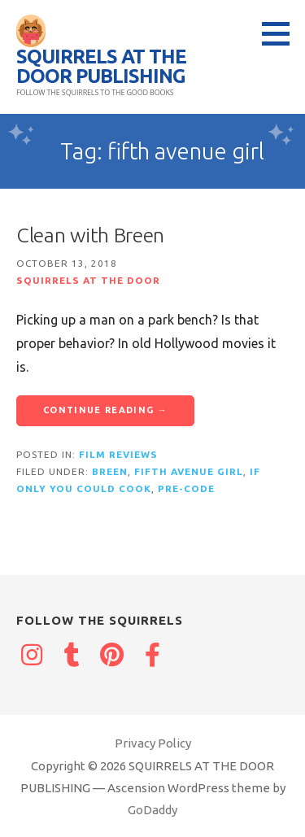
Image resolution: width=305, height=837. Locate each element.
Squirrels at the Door (88, 280)
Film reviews (118, 454)
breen (110, 471)
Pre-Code (186, 488)
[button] (281, 33)
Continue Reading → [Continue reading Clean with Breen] (105, 410)
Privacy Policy (153, 743)
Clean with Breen (90, 235)
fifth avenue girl (188, 471)
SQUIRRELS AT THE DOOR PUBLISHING (101, 66)
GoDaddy (152, 810)
